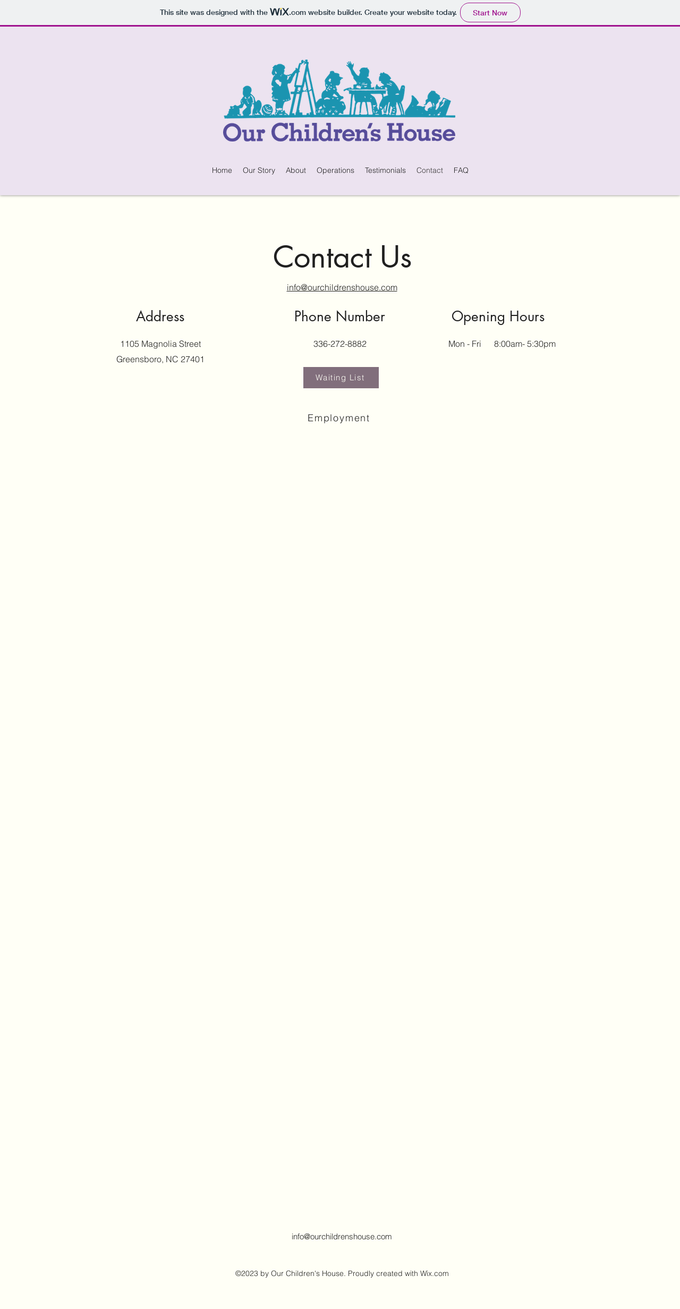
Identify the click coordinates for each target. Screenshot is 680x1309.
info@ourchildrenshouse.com (342, 1236)
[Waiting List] (341, 377)
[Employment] (340, 418)
